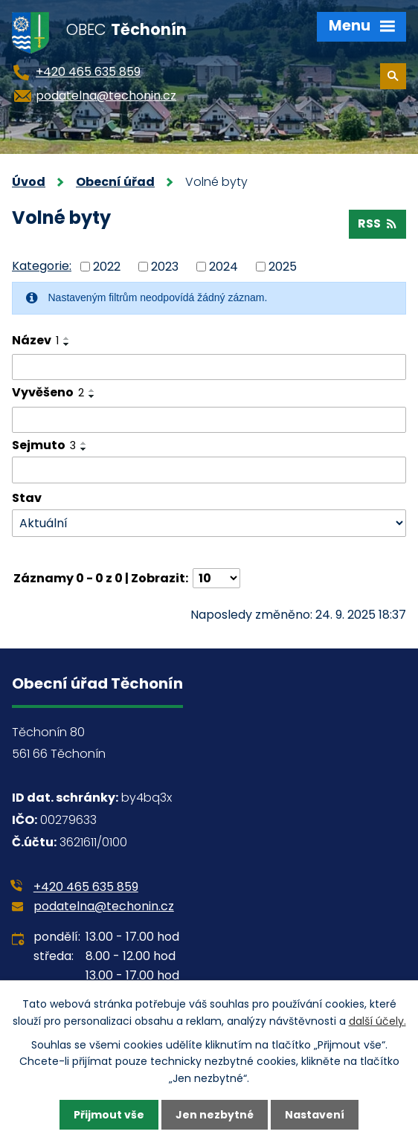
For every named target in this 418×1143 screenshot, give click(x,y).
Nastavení (314, 1114)
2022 (106, 266)
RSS (377, 223)
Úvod (28, 181)
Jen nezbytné (215, 1114)
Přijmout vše (109, 1114)
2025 (283, 266)
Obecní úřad (115, 181)
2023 (165, 266)
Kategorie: (41, 265)
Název (35, 340)
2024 (223, 266)
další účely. (377, 1021)
